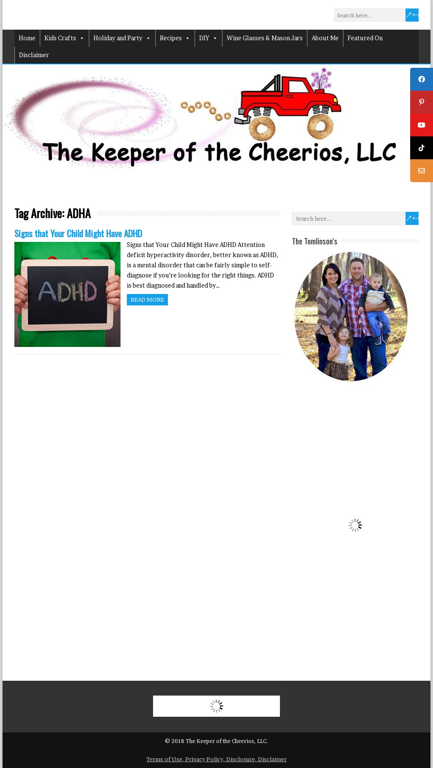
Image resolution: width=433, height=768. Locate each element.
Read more (147, 299)
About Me (325, 38)
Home (27, 38)
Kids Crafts (64, 38)
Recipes (175, 38)
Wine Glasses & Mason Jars (265, 38)
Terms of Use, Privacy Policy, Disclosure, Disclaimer (216, 759)
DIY (208, 38)
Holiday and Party (122, 38)
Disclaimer (34, 54)
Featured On (365, 38)
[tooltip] (421, 79)
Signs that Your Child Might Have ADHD (78, 233)
